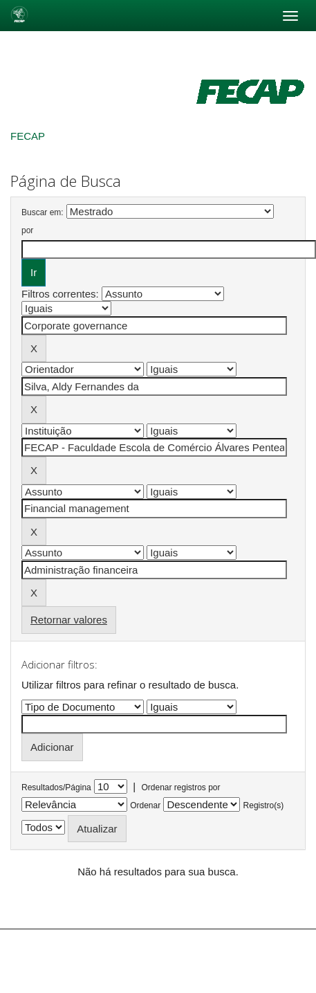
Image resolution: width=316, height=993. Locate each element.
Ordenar (145, 805)
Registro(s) (263, 805)
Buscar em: (42, 212)
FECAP (27, 136)
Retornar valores (68, 620)
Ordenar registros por (180, 787)
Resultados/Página (56, 787)
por (27, 230)
